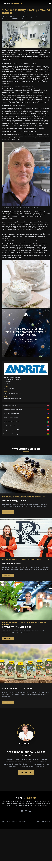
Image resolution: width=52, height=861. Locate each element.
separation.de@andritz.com (12, 393)
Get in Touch (26, 772)
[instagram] (26, 811)
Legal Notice (36, 821)
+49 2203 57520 (9, 388)
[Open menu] (49, 3)
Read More (8, 512)
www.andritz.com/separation (13, 398)
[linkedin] (30, 811)
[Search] (46, 3)
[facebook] (22, 811)
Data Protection (46, 821)
